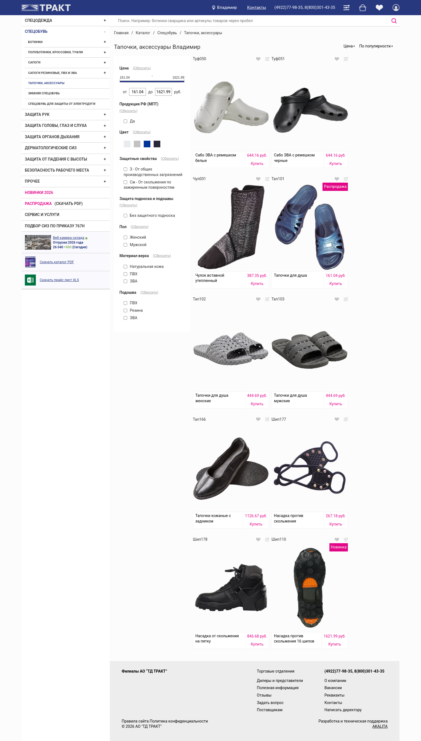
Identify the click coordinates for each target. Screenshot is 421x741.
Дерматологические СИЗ (51, 148)
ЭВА (130, 281)
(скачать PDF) (69, 203)
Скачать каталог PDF (57, 262)
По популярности (375, 46)
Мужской (135, 244)
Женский (135, 237)
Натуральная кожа (144, 266)
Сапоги (34, 62)
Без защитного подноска (149, 215)
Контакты (256, 7)
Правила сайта (135, 721)
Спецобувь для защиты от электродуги (61, 104)
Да (129, 121)
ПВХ (130, 274)
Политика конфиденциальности (179, 721)
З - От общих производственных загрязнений (153, 172)
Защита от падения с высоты (56, 159)
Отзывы (264, 695)
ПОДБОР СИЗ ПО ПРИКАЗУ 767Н (55, 226)
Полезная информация (278, 688)
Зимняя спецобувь (44, 93)
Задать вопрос (270, 702)
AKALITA (380, 726)
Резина (133, 310)
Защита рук (37, 114)
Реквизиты (334, 695)
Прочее (32, 181)
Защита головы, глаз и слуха (56, 125)
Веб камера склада (68, 238)
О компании (335, 680)
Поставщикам (270, 710)
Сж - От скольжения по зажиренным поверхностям (149, 185)
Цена (348, 46)
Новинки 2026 (39, 192)
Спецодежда (38, 20)
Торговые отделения (275, 671)
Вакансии (333, 688)
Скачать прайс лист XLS (59, 280)
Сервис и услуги (42, 214)
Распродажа (38, 203)
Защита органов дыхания (52, 137)
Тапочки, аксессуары (46, 83)
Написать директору (343, 710)
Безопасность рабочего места (57, 170)
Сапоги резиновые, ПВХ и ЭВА (52, 73)
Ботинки (35, 42)
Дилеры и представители (280, 680)
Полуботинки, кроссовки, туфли (55, 52)
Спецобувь (36, 31)
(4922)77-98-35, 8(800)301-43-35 (304, 7)
